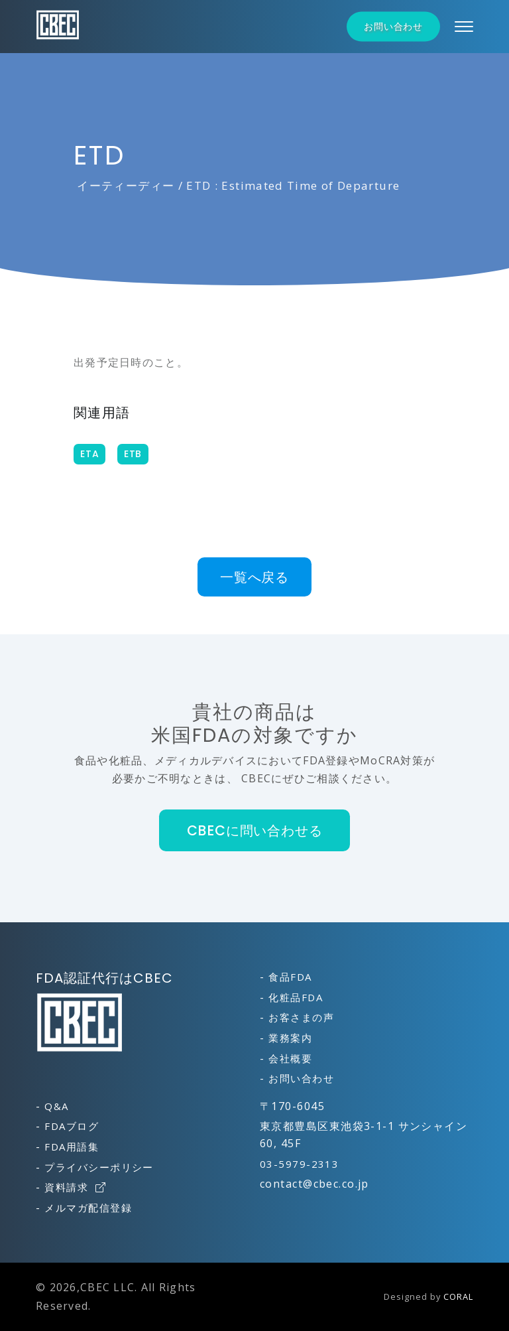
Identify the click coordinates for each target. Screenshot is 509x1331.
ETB (133, 453)
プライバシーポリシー (98, 1167)
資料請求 (75, 1187)
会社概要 (290, 1058)
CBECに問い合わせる (255, 830)
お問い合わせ (393, 26)
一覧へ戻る (254, 577)
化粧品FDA (295, 997)
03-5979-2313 (299, 1163)
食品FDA (289, 976)
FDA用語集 (71, 1146)
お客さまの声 (301, 1017)
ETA (89, 453)
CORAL (458, 1296)
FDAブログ (71, 1126)
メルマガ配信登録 (88, 1207)
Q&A (56, 1106)
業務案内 (290, 1037)
